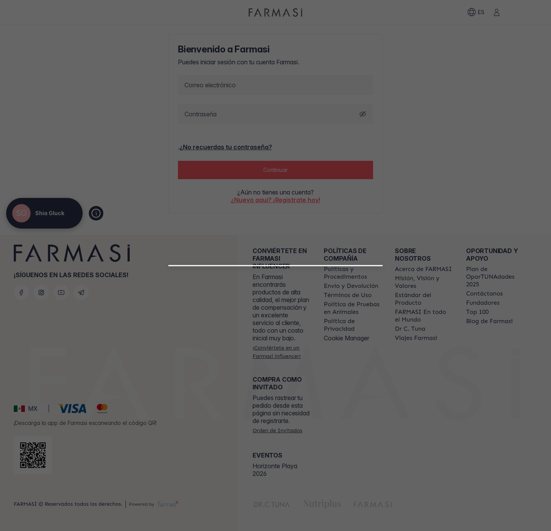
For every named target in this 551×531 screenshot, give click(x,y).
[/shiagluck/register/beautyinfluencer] (275, 360)
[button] (275, 357)
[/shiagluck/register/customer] (275, 376)
